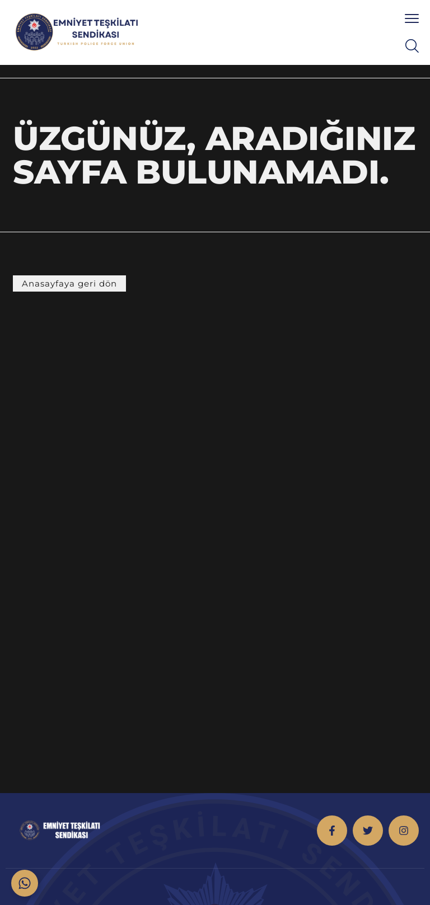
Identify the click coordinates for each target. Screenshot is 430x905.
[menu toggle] (412, 18)
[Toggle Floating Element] (24, 883)
